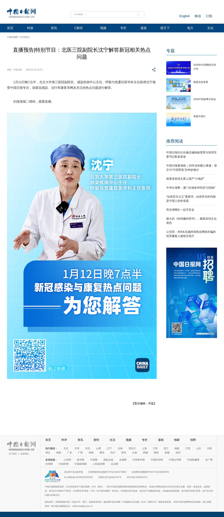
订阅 (209, 16)
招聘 (193, 439)
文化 (210, 28)
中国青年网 (138, 459)
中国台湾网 (175, 459)
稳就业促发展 (200, 82)
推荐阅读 (174, 141)
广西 (80, 452)
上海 (144, 448)
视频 (103, 28)
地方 (190, 28)
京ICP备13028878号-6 (137, 477)
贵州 (123, 452)
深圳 (178, 452)
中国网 (93, 459)
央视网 (123, 459)
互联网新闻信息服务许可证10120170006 (107, 472)
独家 (177, 439)
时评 (64, 439)
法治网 (114, 464)
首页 (10, 28)
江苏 (155, 448)
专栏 (123, 28)
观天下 (165, 28)
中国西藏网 (193, 459)
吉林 (120, 448)
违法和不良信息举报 (73, 472)
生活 (112, 439)
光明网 (49, 464)
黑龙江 (132, 448)
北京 (66, 448)
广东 (69, 452)
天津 (76, 448)
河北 (87, 448)
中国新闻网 (80, 464)
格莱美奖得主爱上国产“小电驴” (185, 178)
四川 (112, 452)
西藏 (145, 452)
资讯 (54, 28)
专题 (170, 50)
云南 (134, 452)
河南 (209, 448)
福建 (176, 448)
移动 (198, 16)
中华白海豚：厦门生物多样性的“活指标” (191, 187)
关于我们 (13, 454)
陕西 (156, 452)
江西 (187, 448)
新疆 (167, 452)
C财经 (78, 28)
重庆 (102, 452)
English (184, 16)
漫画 (143, 28)
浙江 (166, 448)
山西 (98, 448)
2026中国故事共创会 (204, 99)
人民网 (67, 459)
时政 (30, 28)
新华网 (80, 459)
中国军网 (63, 464)
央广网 (209, 459)
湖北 (47, 452)
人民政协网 (99, 464)
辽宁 (109, 448)
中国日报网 (12, 37)
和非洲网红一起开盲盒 (180, 209)
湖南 (58, 452)
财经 (96, 439)
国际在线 (108, 459)
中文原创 (24, 37)
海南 (91, 452)
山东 (198, 448)
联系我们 (25, 454)
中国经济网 (157, 459)
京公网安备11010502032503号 (78, 477)
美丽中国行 (199, 116)
